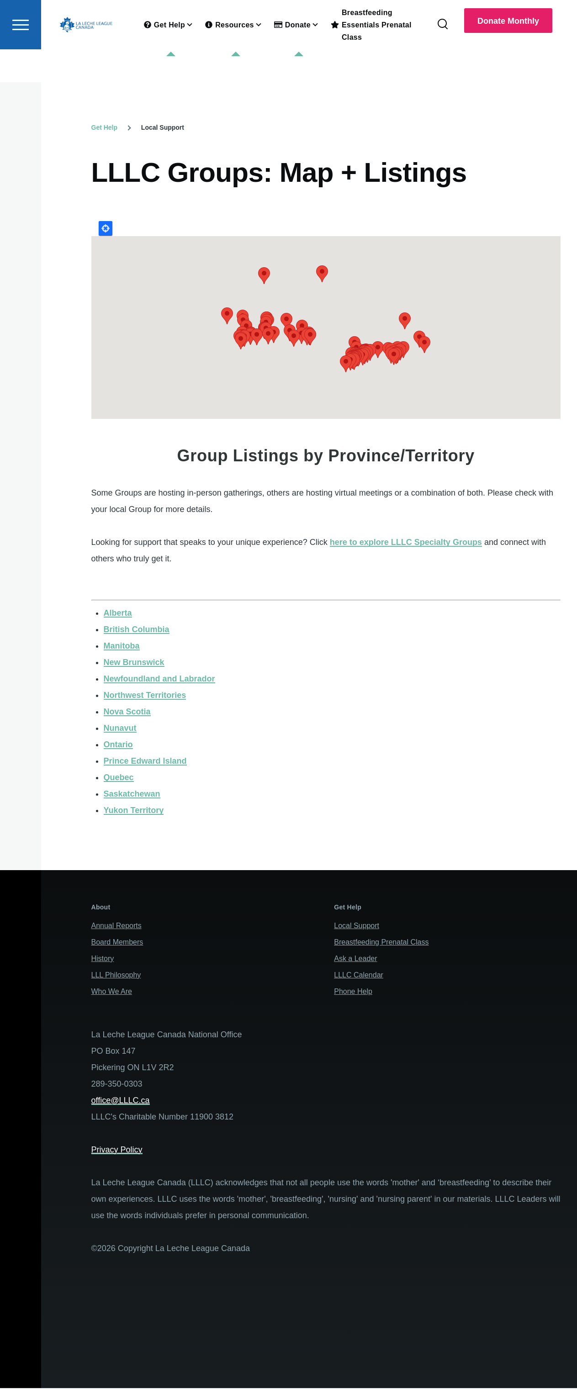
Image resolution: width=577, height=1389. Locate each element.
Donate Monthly (508, 53)
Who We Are (111, 992)
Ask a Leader (355, 959)
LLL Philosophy (116, 975)
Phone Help (353, 992)
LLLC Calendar (358, 975)
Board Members (117, 942)
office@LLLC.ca (120, 1100)
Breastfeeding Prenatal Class (381, 942)
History (102, 959)
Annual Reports (116, 926)
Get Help (104, 128)
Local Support (356, 926)
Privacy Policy (117, 1150)
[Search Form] (442, 57)
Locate (105, 229)
